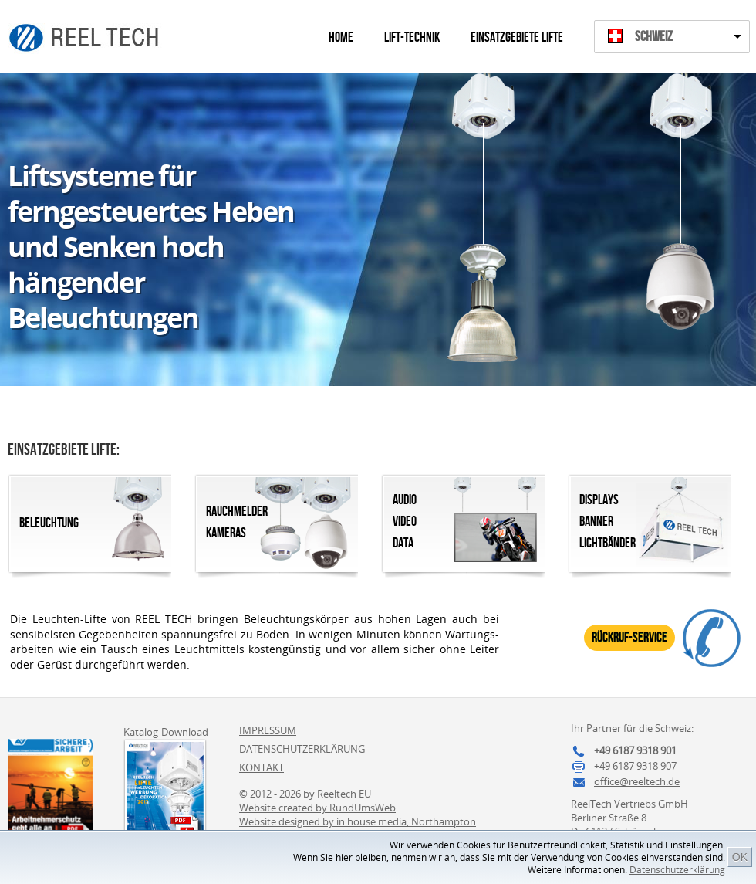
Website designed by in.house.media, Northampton (357, 821)
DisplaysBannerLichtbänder (607, 521)
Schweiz (654, 37)
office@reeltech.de (637, 781)
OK (740, 857)
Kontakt (261, 767)
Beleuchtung (49, 523)
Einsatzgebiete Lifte (517, 37)
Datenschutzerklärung (677, 869)
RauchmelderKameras (237, 522)
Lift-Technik (412, 37)
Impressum (267, 730)
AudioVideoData (405, 521)
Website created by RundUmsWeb (317, 808)
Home (341, 37)
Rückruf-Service (629, 637)
